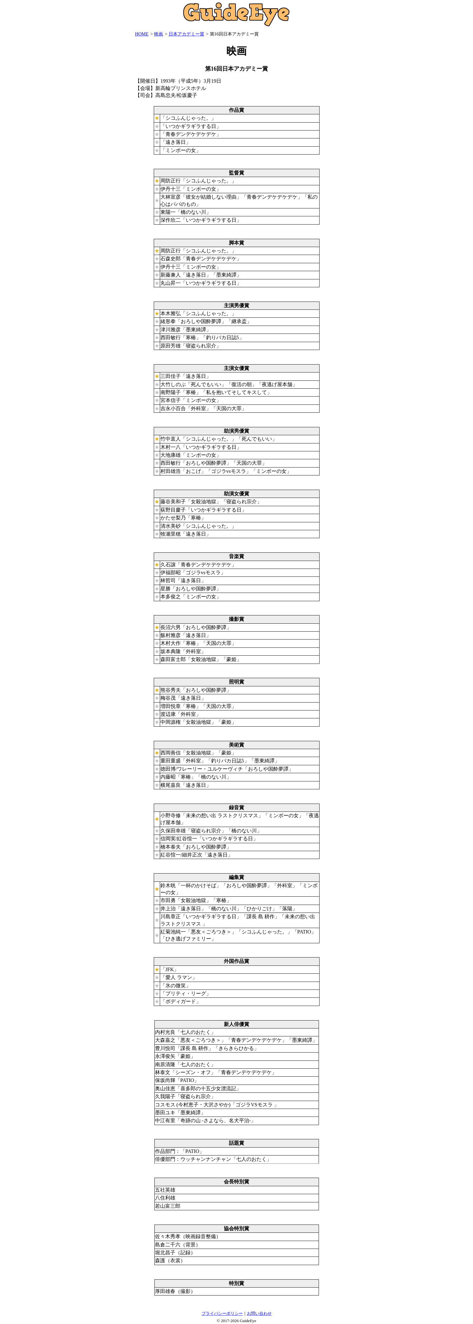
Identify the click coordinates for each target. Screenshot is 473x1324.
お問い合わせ (259, 1313)
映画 (158, 33)
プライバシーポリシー (222, 1313)
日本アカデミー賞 (186, 33)
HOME (141, 33)
